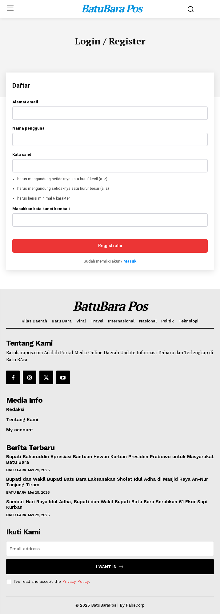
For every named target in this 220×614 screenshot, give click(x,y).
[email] (110, 548)
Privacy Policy (75, 581)
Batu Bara (16, 470)
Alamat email (25, 102)
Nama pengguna (28, 128)
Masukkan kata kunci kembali (41, 209)
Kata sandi (22, 154)
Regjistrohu (110, 245)
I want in (110, 567)
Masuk (129, 261)
